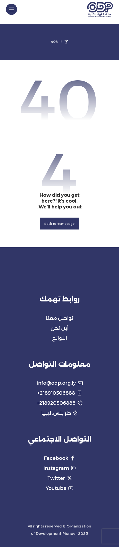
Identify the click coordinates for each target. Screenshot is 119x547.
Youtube (59, 488)
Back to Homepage (59, 224)
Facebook (59, 458)
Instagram (59, 468)
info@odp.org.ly (60, 383)
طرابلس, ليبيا (59, 413)
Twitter (59, 478)
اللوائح (59, 338)
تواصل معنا (59, 318)
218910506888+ (59, 393)
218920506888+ (59, 403)
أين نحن (60, 328)
